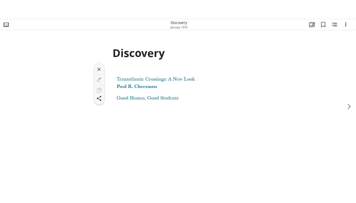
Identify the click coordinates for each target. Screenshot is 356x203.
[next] (349, 107)
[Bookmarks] (323, 24)
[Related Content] (334, 24)
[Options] (346, 24)
